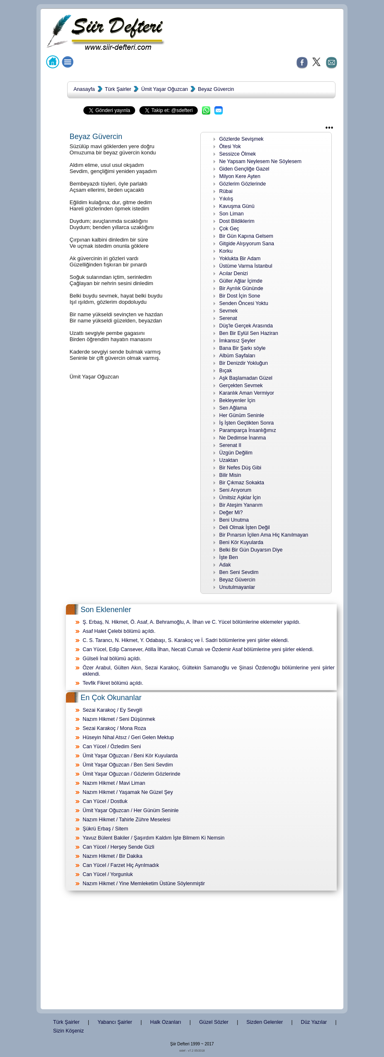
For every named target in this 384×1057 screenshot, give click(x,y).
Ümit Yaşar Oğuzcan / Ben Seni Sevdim (128, 765)
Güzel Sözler (213, 1022)
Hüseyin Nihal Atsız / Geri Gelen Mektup (128, 737)
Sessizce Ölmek (237, 154)
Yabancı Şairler (114, 1022)
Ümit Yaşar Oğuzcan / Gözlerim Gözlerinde (131, 774)
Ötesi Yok (230, 146)
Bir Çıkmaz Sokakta (241, 483)
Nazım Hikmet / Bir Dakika (112, 856)
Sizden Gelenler (264, 1022)
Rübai (226, 191)
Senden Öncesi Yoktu (243, 303)
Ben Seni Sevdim (239, 572)
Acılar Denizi (233, 273)
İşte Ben (228, 557)
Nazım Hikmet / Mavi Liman (114, 783)
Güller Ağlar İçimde (240, 281)
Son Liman (231, 214)
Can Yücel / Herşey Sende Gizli (118, 847)
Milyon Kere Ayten (239, 176)
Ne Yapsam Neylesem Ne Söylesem (260, 161)
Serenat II (230, 445)
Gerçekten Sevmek (241, 385)
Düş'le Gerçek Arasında (246, 326)
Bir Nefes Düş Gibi (240, 468)
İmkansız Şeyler (237, 341)
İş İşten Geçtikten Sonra (246, 423)
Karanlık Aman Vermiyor (246, 393)
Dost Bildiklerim (237, 221)
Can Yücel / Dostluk (105, 801)
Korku (226, 251)
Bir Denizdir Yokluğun (243, 363)
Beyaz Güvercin (216, 89)
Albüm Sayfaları (237, 356)
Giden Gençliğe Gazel (244, 169)
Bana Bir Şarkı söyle (242, 348)
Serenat (228, 318)
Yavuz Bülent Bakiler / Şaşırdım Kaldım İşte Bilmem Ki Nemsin (153, 838)
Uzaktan (228, 460)
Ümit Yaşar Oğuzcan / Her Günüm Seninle (130, 810)
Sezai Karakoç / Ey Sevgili (112, 710)
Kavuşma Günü (237, 206)
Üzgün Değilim (236, 453)
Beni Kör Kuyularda (241, 542)
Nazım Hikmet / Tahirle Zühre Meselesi (126, 820)
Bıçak (225, 370)
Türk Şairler (118, 89)
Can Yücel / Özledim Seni (112, 746)
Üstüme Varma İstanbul (245, 266)
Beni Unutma (234, 520)
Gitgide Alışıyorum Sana (246, 244)
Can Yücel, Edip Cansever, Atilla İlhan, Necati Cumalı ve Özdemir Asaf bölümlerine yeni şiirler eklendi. (198, 649)
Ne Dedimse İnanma (242, 438)
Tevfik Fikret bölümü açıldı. (113, 683)
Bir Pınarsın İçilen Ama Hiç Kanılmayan (264, 535)
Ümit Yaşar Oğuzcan (164, 89)
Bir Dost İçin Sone (239, 296)
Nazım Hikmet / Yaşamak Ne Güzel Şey (128, 792)
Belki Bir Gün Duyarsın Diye (251, 550)
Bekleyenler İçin (237, 400)
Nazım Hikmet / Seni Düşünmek (119, 719)
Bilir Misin (230, 475)
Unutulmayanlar (237, 587)
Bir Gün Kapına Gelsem (246, 236)
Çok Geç (229, 229)
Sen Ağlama (233, 408)
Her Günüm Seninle (241, 415)
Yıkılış (226, 199)
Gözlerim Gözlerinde (242, 184)
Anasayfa (84, 89)
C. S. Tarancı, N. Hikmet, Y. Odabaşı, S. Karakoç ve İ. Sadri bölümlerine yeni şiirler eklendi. (186, 640)
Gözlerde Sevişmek (241, 139)
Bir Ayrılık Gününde (241, 288)
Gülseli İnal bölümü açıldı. (112, 659)
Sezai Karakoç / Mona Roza (114, 728)
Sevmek (228, 311)
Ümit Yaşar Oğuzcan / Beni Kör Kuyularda (130, 756)
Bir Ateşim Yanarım (241, 505)
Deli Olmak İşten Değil (244, 527)
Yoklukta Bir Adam (240, 258)
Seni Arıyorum (235, 490)
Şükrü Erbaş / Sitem (105, 829)
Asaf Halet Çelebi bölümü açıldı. (119, 631)
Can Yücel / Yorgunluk (108, 874)
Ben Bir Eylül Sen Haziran (248, 333)
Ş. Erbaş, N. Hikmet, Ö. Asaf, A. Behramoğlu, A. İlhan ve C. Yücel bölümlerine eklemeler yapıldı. (191, 622)
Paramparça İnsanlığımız (247, 430)
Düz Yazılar (314, 1022)
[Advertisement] (192, 951)
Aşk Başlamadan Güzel (245, 378)
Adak (225, 565)
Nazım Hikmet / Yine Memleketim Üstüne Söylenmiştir (144, 883)
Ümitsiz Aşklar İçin (240, 497)
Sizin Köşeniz (68, 1031)
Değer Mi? (231, 512)
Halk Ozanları (165, 1022)
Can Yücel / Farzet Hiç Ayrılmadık (121, 865)
